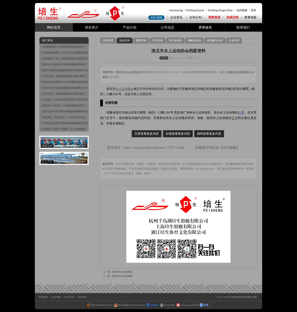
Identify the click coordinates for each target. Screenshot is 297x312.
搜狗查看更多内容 (209, 133)
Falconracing (176, 10)
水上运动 (121, 88)
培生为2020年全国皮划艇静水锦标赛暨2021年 (65, 88)
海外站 (163, 58)
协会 (130, 88)
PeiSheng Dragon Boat (220, 10)
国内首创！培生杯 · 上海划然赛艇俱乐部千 (63, 105)
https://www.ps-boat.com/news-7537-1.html (154, 147)
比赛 (241, 112)
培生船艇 (229, 147)
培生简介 (91, 27)
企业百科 (234, 40)
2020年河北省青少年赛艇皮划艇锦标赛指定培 (65, 123)
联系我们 (243, 27)
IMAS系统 (156, 17)
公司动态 (167, 27)
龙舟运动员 (175, 40)
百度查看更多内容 (146, 133)
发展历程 (232, 17)
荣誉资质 (214, 17)
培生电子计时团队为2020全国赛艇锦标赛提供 (65, 82)
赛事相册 (250, 17)
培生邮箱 (82, 297)
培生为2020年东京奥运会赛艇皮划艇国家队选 (65, 111)
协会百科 (124, 40)
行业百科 (157, 40)
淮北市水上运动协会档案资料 (178, 50)
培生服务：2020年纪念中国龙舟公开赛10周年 (65, 99)
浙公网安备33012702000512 (129, 305)
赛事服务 (205, 27)
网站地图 (252, 297)
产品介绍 (129, 27)
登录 (253, 10)
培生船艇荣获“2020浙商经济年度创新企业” (63, 46)
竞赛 (234, 118)
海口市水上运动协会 (122, 272)
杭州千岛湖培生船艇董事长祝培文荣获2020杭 (65, 70)
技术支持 (69, 297)
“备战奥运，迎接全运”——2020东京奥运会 (63, 117)
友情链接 (43, 297)
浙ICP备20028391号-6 (100, 305)
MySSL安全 (167, 305)
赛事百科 (141, 40)
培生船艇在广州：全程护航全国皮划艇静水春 (65, 58)
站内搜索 (242, 10)
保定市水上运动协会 (122, 276)
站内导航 (56, 297)
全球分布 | (196, 17)
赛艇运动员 (194, 40)
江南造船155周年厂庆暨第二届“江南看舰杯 (63, 129)
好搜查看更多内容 (178, 133)
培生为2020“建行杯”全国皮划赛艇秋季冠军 (63, 64)
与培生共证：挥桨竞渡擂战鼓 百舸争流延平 (64, 76)
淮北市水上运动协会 (127, 72)
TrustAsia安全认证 (187, 305)
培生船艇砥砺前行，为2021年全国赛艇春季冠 (65, 52)
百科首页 (108, 40)
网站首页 (54, 27)
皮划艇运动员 (215, 40)
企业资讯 (176, 17)
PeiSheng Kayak (195, 10)
